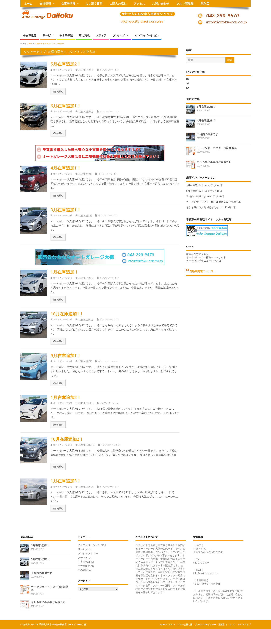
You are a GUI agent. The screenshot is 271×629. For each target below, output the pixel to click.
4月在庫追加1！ (66, 168)
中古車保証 (66, 35)
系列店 (205, 4)
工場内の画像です (207, 134)
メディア (101, 35)
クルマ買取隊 (184, 4)
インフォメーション (147, 35)
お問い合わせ (160, 4)
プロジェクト (121, 35)
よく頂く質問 (93, 4)
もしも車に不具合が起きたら (214, 162)
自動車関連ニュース (201, 271)
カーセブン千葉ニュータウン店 (203, 260)
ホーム (28, 4)
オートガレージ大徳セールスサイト (206, 257)
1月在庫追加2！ (66, 397)
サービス (48, 35)
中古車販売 (29, 35)
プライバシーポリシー (205, 624)
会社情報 (45, 4)
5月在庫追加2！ (66, 64)
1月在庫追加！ (65, 272)
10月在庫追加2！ (67, 439)
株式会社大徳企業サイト (200, 254)
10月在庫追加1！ (67, 314)
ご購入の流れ (117, 4)
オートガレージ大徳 (62, 69)
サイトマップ (244, 624)
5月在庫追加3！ (206, 106)
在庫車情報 (68, 4)
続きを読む (58, 91)
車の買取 (84, 35)
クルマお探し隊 (185, 624)
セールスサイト (167, 624)
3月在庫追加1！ (66, 210)
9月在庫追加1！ (66, 355)
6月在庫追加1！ (66, 106)
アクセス (139, 4)
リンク (232, 624)
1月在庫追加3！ (66, 481)
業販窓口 (222, 624)
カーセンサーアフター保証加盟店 (217, 148)
